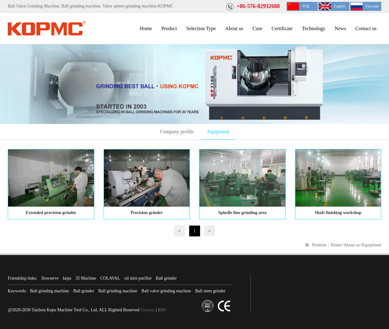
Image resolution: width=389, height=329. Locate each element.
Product (169, 28)
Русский (372, 6)
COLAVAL (110, 278)
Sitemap (147, 310)
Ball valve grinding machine (166, 291)
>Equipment (370, 245)
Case (257, 28)
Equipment (218, 131)
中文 (306, 6)
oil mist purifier (138, 278)
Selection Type (201, 28)
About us (234, 28)
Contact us (366, 28)
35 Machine (85, 278)
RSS (162, 310)
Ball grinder (166, 278)
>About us (350, 245)
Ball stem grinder (210, 291)
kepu (67, 278)
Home (146, 28)
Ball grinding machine (49, 291)
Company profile (177, 131)
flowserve (50, 278)
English (339, 6)
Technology (313, 28)
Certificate (282, 28)
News (340, 28)
